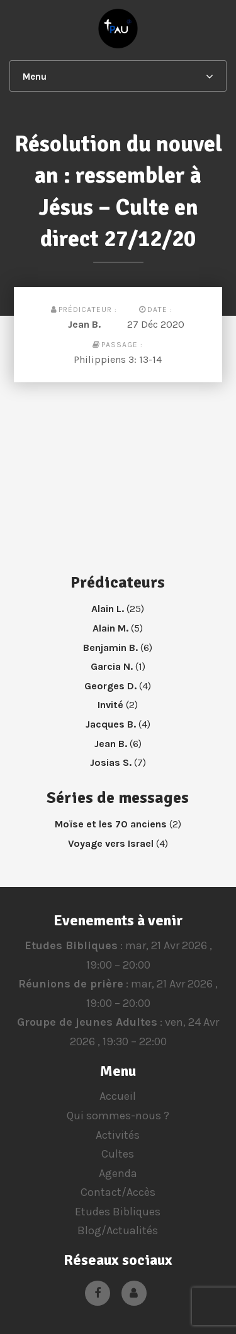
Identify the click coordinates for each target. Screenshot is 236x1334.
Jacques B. (111, 724)
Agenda (118, 1173)
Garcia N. (112, 666)
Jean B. (84, 324)
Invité (110, 705)
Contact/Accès (118, 1192)
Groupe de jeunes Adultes (87, 1023)
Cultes (117, 1154)
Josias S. (111, 762)
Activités (118, 1135)
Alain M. (110, 628)
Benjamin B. (110, 648)
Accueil (117, 1096)
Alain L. (107, 609)
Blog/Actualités (117, 1230)
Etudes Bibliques (70, 945)
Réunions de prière (70, 984)
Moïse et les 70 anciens (111, 824)
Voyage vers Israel (111, 843)
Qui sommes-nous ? (118, 1115)
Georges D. (110, 686)
